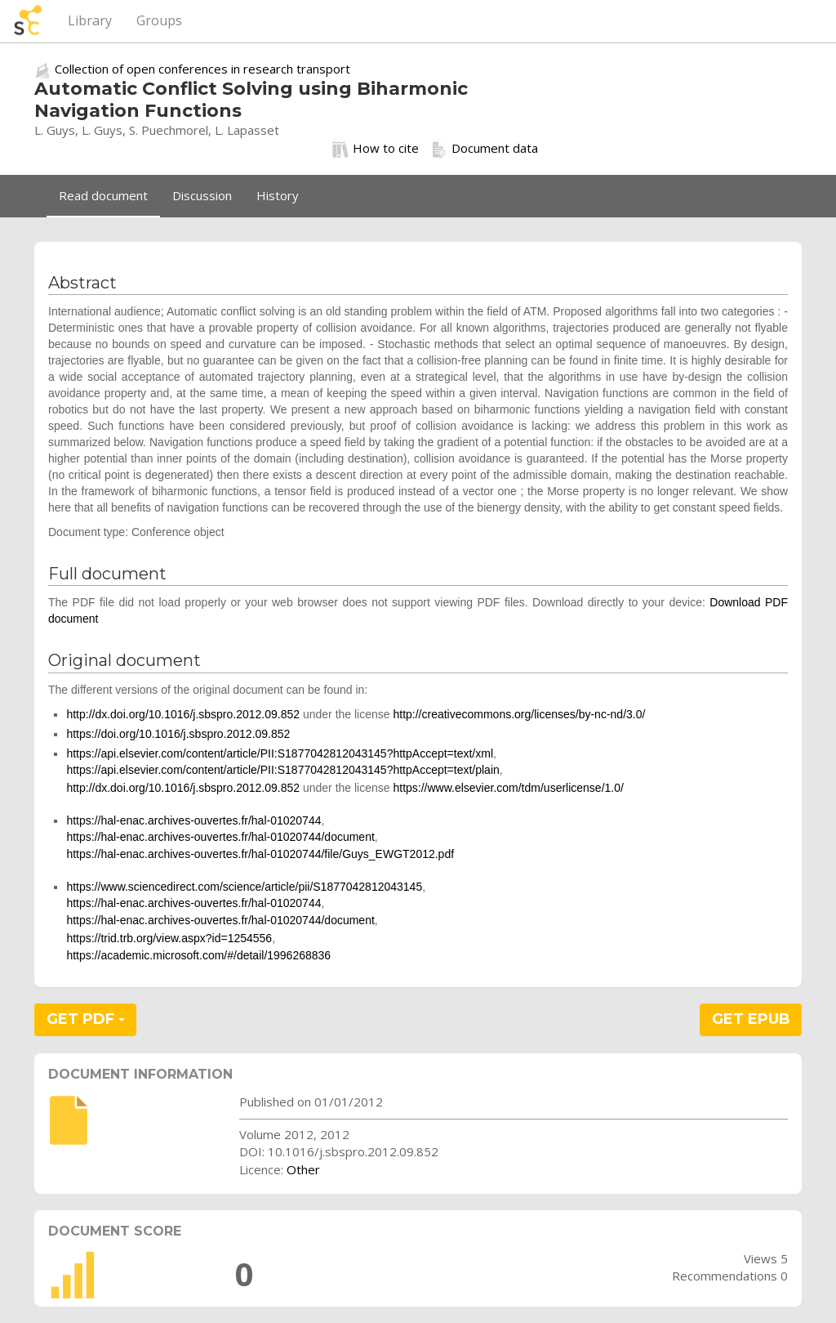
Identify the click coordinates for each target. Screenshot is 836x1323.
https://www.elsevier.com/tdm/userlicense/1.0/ (508, 787)
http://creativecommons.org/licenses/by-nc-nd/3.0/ (519, 714)
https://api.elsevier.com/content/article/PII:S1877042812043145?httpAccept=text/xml (279, 753)
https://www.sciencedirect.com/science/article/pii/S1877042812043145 (244, 886)
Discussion (202, 195)
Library (90, 20)
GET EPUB (751, 1019)
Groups (159, 20)
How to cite (375, 149)
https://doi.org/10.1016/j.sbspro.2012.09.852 (178, 733)
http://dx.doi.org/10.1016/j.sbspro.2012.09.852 (183, 714)
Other (303, 1169)
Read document (103, 195)
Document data (484, 149)
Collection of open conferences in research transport (202, 68)
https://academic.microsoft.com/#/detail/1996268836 (198, 955)
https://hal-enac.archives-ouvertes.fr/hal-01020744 (193, 820)
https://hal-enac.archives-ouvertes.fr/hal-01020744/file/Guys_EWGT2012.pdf (260, 853)
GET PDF (86, 1019)
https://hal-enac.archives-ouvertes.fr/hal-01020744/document (220, 836)
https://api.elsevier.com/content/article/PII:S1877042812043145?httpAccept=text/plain (282, 769)
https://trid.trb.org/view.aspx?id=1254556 (169, 938)
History (277, 195)
